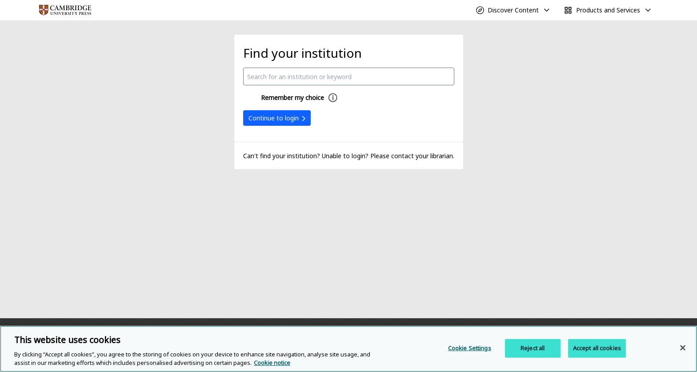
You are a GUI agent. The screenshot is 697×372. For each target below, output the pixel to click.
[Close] (683, 348)
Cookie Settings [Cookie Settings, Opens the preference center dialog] (469, 348)
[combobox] (348, 76)
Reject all (533, 348)
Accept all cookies (597, 348)
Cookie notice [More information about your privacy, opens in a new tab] (272, 363)
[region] (348, 349)
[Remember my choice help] (333, 97)
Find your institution (302, 52)
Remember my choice (292, 97)
